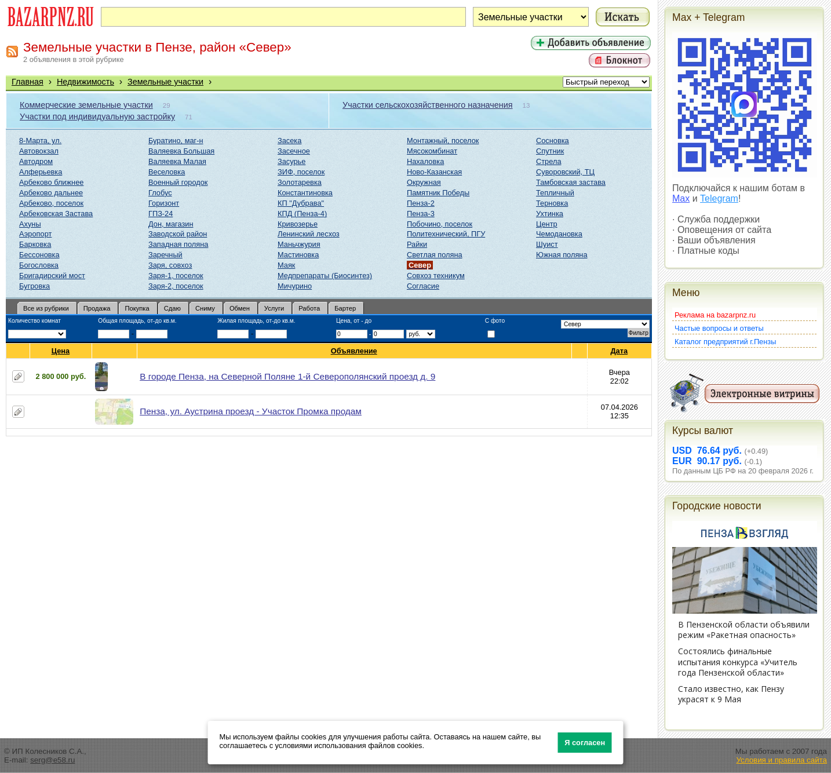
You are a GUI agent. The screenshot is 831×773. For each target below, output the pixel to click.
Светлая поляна (434, 254)
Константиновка (305, 192)
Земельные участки (165, 81)
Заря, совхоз (170, 265)
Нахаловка (425, 161)
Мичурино (295, 286)
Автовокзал (39, 151)
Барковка (35, 244)
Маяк (286, 265)
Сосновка (552, 140)
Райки (417, 244)
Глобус (160, 192)
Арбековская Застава (56, 213)
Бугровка (34, 286)
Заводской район (177, 233)
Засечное (294, 151)
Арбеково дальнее (51, 192)
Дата (619, 351)
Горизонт (163, 203)
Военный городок (177, 182)
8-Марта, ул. (40, 140)
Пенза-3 (421, 213)
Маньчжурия (299, 244)
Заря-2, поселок (175, 286)
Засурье (291, 161)
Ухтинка (549, 213)
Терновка (552, 203)
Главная (27, 81)
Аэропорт (35, 233)
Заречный (165, 254)
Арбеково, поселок (51, 203)
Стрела (549, 161)
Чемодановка (559, 233)
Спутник (550, 151)
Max (681, 198)
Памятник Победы (438, 192)
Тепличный (555, 192)
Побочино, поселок (439, 224)
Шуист (547, 244)
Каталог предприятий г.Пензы (725, 341)
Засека (289, 140)
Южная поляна (562, 254)
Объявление (354, 351)
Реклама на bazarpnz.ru (715, 315)
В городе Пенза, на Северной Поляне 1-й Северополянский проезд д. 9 (287, 376)
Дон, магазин (170, 224)
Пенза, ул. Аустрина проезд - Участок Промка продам (251, 411)
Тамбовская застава (571, 182)
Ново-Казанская (434, 171)
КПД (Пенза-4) (302, 213)
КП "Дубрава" (301, 203)
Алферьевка (40, 171)
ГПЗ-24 (160, 213)
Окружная (424, 182)
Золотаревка (300, 182)
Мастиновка (298, 254)
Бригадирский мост (52, 275)
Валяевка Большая (181, 151)
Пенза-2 (421, 203)
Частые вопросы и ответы (719, 328)
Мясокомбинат (432, 151)
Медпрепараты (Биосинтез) (325, 275)
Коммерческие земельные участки (86, 105)
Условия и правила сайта (781, 760)
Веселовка (166, 171)
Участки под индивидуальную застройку (97, 116)
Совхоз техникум (436, 275)
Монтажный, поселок (443, 140)
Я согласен (584, 742)
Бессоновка (39, 254)
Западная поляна (178, 244)
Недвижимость (85, 81)
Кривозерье (298, 224)
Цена (61, 351)
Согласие (423, 286)
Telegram (719, 198)
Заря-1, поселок (175, 275)
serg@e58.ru (52, 760)
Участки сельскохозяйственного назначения (427, 105)
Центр (546, 224)
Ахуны (30, 224)
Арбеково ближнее (51, 182)
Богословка (39, 265)
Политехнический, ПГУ (446, 233)
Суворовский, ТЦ (565, 171)
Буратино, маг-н (175, 140)
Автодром (36, 161)
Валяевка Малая (177, 161)
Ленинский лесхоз (309, 233)
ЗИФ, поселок (301, 171)
